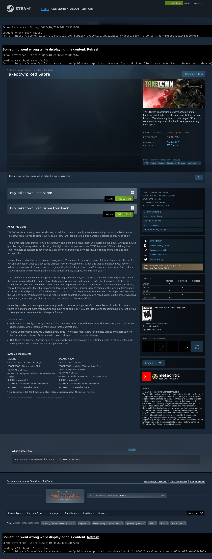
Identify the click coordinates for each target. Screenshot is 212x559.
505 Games (172, 149)
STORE (45, 9)
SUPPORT (87, 9)
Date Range (71, 517)
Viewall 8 (197, 302)
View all (132, 454)
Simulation (171, 167)
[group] (106, 527)
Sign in (12, 180)
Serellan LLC (173, 146)
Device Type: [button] (176, 527)
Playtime (87, 517)
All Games (11, 74)
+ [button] (199, 167)
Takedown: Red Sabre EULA (156, 224)
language (198, 3)
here (65, 463)
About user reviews (178, 485)
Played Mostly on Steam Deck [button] (106, 527)
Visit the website (153, 337)
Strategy (181, 167)
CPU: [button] (151, 527)
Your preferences (197, 485)
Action (153, 167)
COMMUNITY (59, 9)
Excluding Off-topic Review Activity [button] (57, 527)
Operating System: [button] (134, 527)
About (74, 9)
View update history (153, 342)
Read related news (152, 346)
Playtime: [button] (82, 527)
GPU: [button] (162, 527)
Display (102, 517)
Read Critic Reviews (168, 382)
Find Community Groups (155, 355)
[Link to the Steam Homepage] (21, 11)
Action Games (24, 74)
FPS (146, 167)
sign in (187, 3)
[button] (172, 223)
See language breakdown (155, 485)
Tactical (161, 167)
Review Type (14, 517)
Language (53, 517)
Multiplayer (192, 167)
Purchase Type (34, 517)
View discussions (151, 351)
